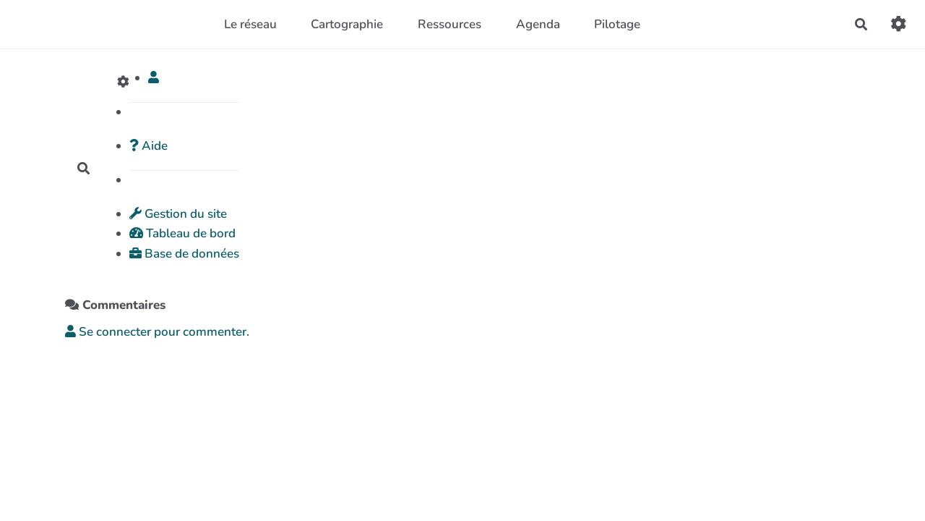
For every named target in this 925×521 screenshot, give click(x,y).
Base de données (184, 253)
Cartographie (347, 24)
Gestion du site (178, 214)
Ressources (449, 24)
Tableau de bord (182, 233)
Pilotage (617, 24)
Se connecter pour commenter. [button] (157, 331)
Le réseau (250, 24)
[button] (153, 77)
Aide (148, 145)
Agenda (538, 24)
